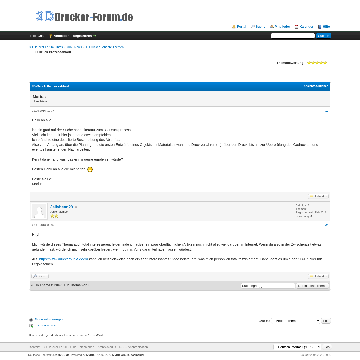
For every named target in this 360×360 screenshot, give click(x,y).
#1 (326, 110)
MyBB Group (120, 354)
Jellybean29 (61, 207)
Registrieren (82, 36)
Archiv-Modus (107, 347)
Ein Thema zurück (48, 285)
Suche (261, 26)
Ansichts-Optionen (316, 85)
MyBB (90, 354)
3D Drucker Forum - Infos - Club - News (55, 47)
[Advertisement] (120, 70)
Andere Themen (113, 47)
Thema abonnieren (46, 325)
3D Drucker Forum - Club (59, 347)
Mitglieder (282, 26)
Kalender (307, 26)
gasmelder (137, 354)
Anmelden (62, 36)
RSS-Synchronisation (134, 347)
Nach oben (87, 347)
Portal (241, 26)
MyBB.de (64, 354)
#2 (326, 225)
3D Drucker (92, 47)
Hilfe (326, 26)
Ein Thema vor (75, 285)
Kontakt (35, 347)
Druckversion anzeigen (49, 319)
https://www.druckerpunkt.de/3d (63, 259)
